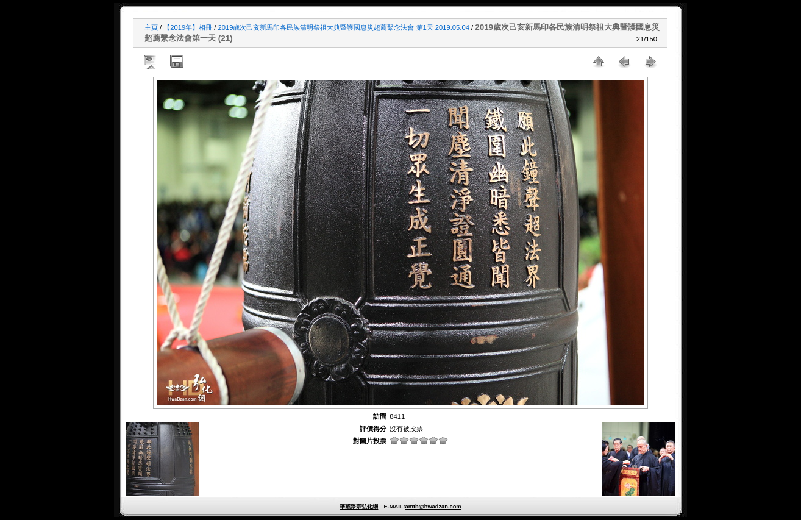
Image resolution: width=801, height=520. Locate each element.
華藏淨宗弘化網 (359, 507)
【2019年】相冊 (187, 27)
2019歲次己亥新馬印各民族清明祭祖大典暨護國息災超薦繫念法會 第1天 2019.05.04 (343, 27)
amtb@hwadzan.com (433, 507)
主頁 (151, 27)
